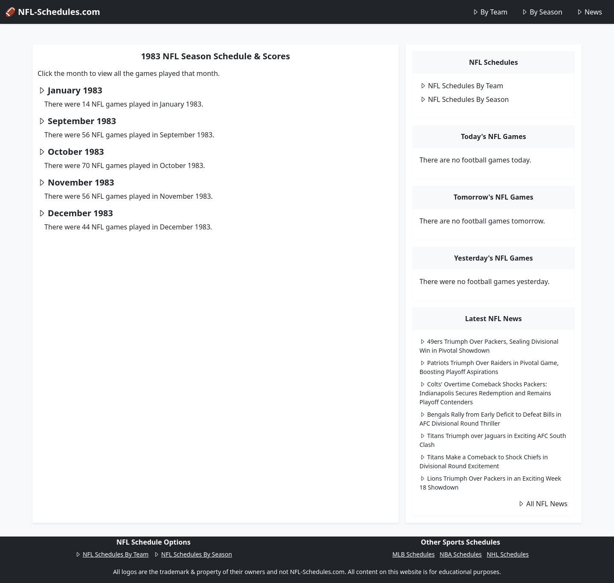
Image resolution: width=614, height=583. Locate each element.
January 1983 (75, 90)
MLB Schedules (413, 554)
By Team (489, 12)
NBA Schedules (461, 554)
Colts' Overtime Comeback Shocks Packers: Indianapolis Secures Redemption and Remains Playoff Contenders (485, 393)
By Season (541, 12)
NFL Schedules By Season (464, 99)
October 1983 (76, 151)
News (589, 12)
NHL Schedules (507, 554)
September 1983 (82, 121)
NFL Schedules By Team (462, 85)
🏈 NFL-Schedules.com (52, 11)
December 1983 (80, 213)
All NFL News (543, 503)
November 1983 (81, 182)
